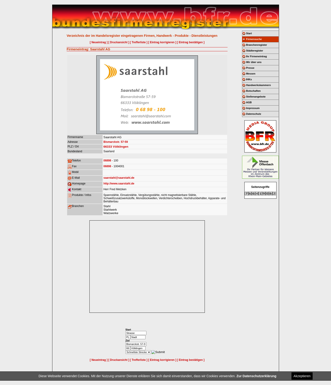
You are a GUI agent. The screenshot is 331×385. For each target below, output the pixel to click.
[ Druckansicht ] (118, 42)
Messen (250, 73)
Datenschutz (253, 113)
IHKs (249, 79)
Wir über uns (254, 62)
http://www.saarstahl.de (118, 183)
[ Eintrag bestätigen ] (190, 42)
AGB (249, 102)
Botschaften (253, 90)
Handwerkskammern (258, 85)
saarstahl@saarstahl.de (118, 177)
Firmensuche (254, 39)
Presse (250, 67)
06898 (107, 160)
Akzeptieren (302, 376)
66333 (107, 146)
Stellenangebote (256, 96)
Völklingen (120, 146)
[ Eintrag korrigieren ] (162, 42)
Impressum (253, 108)
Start (249, 33)
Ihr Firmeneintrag (256, 56)
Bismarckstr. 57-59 (115, 142)
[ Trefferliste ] (138, 42)
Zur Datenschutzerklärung (256, 376)
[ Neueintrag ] (99, 42)
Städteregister (254, 50)
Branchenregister (256, 44)
